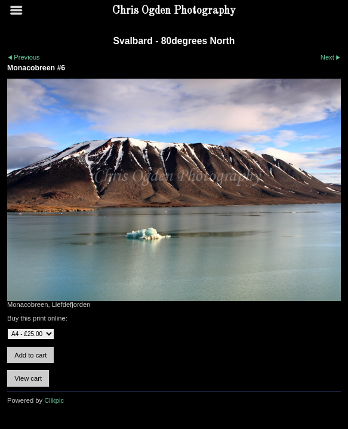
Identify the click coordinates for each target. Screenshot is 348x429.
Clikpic (54, 400)
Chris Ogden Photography (174, 10)
